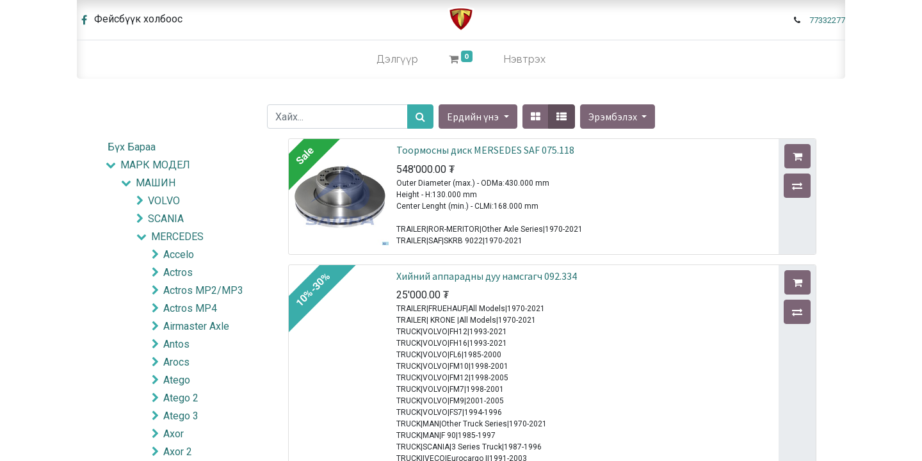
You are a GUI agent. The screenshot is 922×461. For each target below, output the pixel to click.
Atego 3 (180, 416)
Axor (173, 434)
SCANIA (166, 219)
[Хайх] (420, 116)
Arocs (176, 362)
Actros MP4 (190, 308)
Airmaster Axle (196, 326)
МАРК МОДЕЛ (155, 165)
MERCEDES (177, 236)
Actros (178, 272)
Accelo (178, 254)
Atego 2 (180, 398)
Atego (176, 380)
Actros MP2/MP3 (203, 290)
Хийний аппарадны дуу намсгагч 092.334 (486, 276)
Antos (176, 344)
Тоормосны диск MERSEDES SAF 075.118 (485, 149)
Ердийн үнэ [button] (474, 116)
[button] (617, 116)
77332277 (827, 20)
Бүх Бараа (132, 147)
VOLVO (164, 201)
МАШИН (155, 183)
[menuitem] (397, 59)
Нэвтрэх (524, 59)
